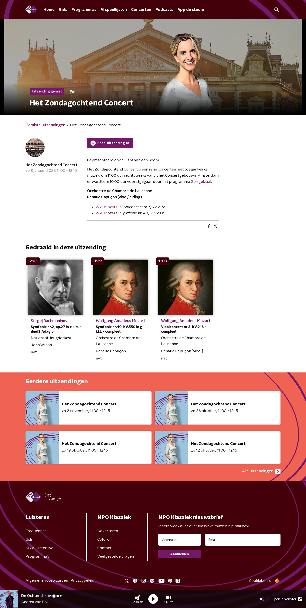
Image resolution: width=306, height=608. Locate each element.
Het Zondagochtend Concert (51, 165)
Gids (63, 10)
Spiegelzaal (201, 182)
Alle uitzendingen (261, 471)
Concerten (141, 10)
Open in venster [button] (287, 599)
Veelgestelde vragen (115, 556)
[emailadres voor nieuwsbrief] (242, 540)
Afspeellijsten (114, 10)
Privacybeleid (82, 580)
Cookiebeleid (260, 581)
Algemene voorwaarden (47, 580)
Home (49, 10)
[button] (137, 599)
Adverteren (107, 531)
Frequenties (36, 531)
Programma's (83, 10)
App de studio (190, 10)
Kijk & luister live (39, 548)
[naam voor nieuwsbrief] (179, 540)
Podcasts (164, 10)
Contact (104, 548)
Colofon (104, 539)
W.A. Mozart (106, 207)
